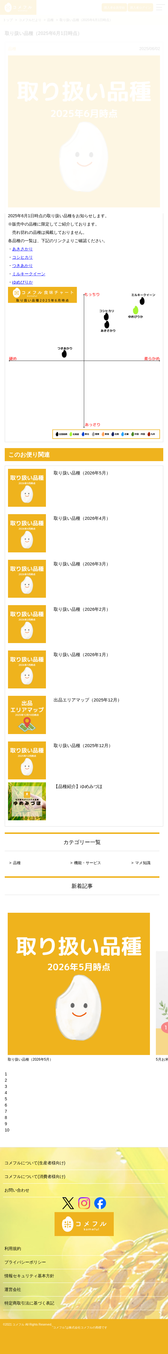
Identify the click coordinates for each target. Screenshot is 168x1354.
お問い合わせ (16, 1190)
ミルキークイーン (28, 273)
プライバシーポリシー (25, 1262)
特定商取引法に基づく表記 (29, 1303)
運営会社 (12, 1289)
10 (7, 1130)
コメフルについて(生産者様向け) (34, 1162)
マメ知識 (143, 863)
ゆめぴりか (22, 282)
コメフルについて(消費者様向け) (34, 1176)
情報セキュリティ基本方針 (29, 1275)
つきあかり (22, 265)
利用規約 (12, 1248)
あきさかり (22, 249)
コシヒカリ (22, 257)
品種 (17, 863)
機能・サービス (87, 863)
